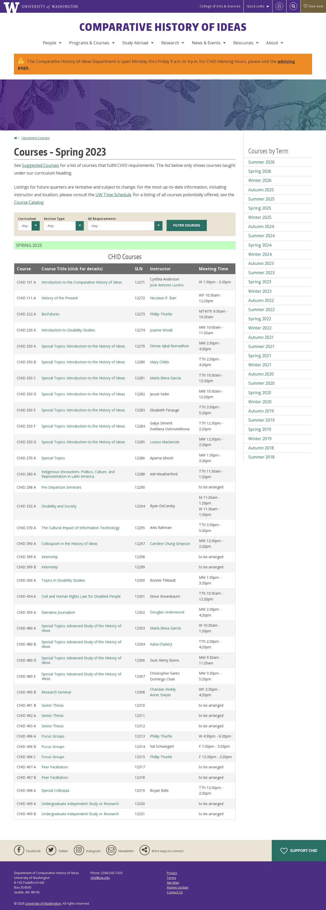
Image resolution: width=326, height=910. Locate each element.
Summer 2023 (261, 272)
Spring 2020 (259, 392)
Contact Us (175, 892)
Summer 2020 (261, 383)
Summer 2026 (261, 162)
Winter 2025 (259, 217)
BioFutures (51, 314)
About (272, 43)
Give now (313, 6)
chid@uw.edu (100, 878)
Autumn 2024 (261, 226)
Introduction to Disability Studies (68, 330)
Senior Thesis (53, 705)
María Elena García (165, 378)
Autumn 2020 (261, 374)
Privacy (172, 873)
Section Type (54, 219)
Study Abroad (135, 43)
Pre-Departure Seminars (62, 487)
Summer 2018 (261, 457)
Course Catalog (29, 202)
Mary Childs (159, 361)
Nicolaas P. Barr (163, 298)
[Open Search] (293, 6)
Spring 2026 (259, 171)
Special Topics (53, 458)
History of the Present (60, 298)
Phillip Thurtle (161, 314)
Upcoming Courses (35, 138)
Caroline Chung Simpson (170, 543)
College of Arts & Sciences (220, 6)
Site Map (173, 882)
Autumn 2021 (261, 337)
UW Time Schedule (113, 194)
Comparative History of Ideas (163, 27)
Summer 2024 (261, 235)
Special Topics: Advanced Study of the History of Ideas (81, 628)
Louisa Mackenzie (165, 441)
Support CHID (298, 850)
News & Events (206, 43)
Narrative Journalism (58, 612)
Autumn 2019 (261, 411)
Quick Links (255, 6)
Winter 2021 (259, 365)
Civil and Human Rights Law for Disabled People (81, 596)
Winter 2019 (259, 438)
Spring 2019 (259, 429)
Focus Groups (53, 736)
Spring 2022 (259, 319)
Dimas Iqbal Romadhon (169, 345)
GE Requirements (102, 219)
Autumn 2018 (261, 448)
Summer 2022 (261, 309)
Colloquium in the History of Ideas (70, 543)
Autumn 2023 (261, 263)
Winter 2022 (259, 328)
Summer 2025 (261, 199)
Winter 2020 (259, 402)
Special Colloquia (55, 790)
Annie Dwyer (160, 694)
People (49, 43)
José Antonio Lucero (167, 285)
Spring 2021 (259, 355)
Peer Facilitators (55, 767)
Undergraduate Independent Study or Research (80, 803)
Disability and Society (59, 506)
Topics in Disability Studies (63, 580)
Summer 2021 (261, 346)
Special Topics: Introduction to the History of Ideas (83, 346)
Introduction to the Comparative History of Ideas (82, 282)
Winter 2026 (259, 180)
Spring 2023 (259, 282)
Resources (243, 43)
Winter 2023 (259, 291)
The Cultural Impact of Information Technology (80, 527)
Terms (171, 878)
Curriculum (27, 219)
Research (170, 43)
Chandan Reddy (163, 689)
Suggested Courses (40, 165)
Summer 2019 (261, 420)
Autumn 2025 (261, 190)
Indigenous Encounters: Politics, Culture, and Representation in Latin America (78, 474)
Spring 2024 (259, 245)
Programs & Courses (89, 43)
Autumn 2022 (261, 300)
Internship (50, 556)
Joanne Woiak (161, 330)
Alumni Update (177, 887)
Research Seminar (56, 692)
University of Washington (43, 903)
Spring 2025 (259, 208)
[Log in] (279, 6)
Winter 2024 (259, 254)
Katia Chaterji (161, 644)
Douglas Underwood (167, 612)
